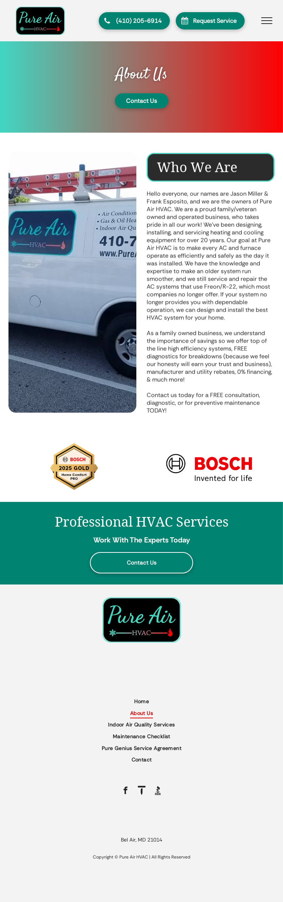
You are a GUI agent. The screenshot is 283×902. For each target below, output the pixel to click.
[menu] (266, 20)
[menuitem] (141, 701)
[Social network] (141, 791)
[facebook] (125, 791)
